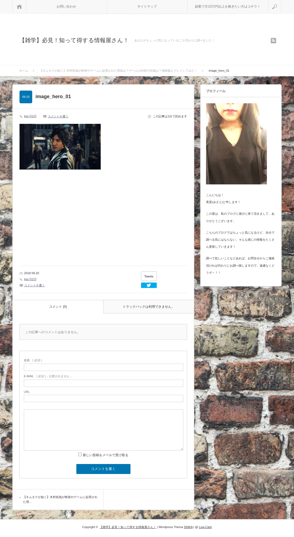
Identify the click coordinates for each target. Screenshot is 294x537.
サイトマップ (147, 6)
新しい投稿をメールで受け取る (105, 455)
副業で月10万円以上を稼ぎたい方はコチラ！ (227, 6)
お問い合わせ (66, 6)
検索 (281, 2)
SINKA (188, 527)
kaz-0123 (30, 116)
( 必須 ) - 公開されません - (47, 376)
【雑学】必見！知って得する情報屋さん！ (74, 40)
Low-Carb (205, 527)
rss (273, 40)
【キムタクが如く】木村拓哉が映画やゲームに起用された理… (60, 499)
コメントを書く (58, 116)
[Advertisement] (58, 222)
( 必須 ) (33, 360)
